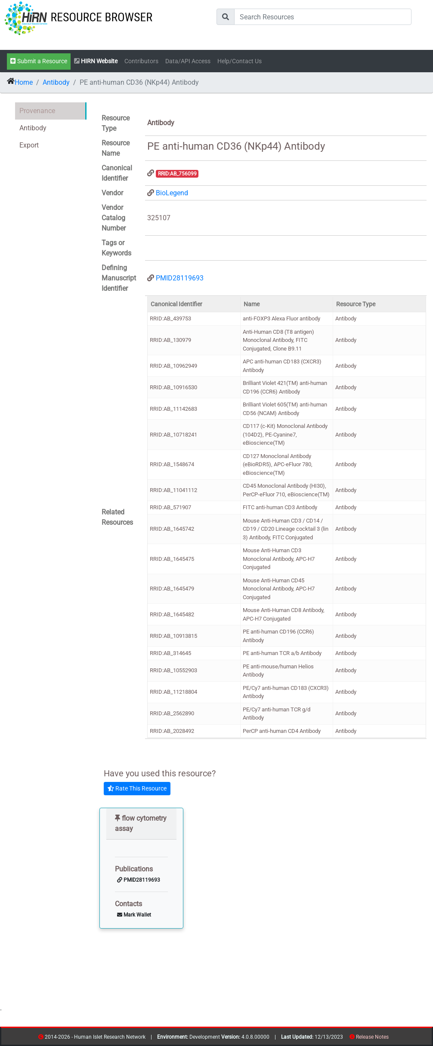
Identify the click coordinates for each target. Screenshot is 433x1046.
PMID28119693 (180, 278)
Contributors (141, 61)
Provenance (37, 111)
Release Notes (372, 1037)
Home (24, 82)
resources (391, 1038)
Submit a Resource (38, 61)
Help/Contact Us (239, 61)
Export (29, 145)
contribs (394, 1038)
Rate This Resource (137, 788)
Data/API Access (187, 61)
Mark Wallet (134, 915)
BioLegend (172, 193)
